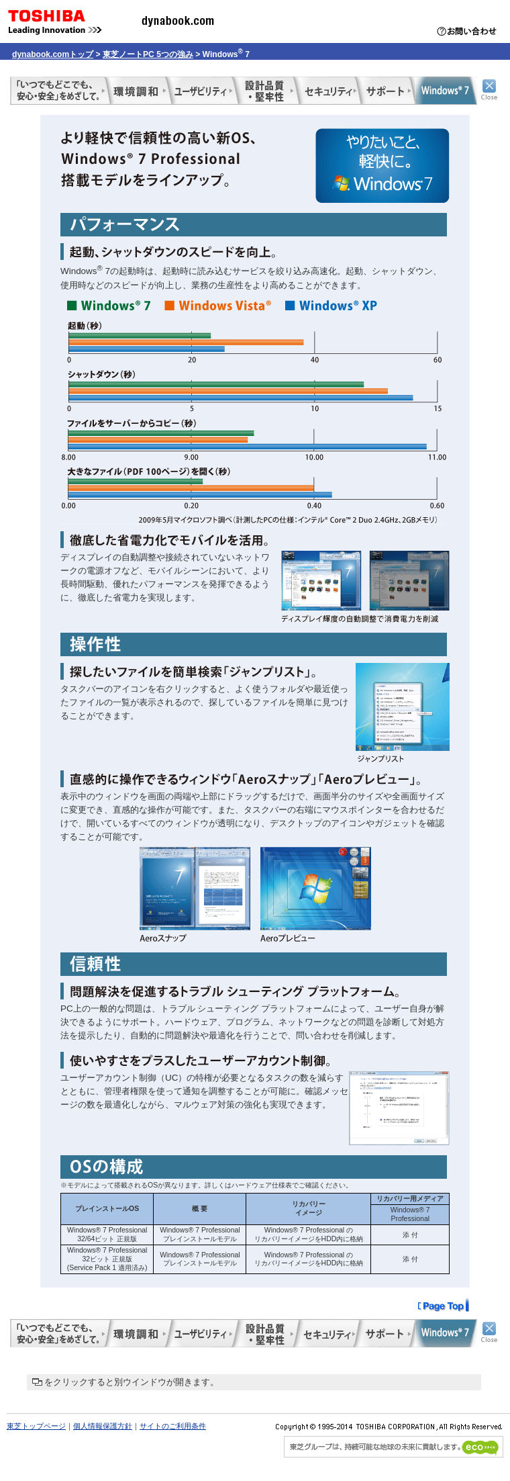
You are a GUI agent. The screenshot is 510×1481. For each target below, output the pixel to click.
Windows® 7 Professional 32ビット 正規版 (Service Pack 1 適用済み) (107, 1259)
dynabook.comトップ (52, 54)
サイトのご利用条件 (173, 1426)
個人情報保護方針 (102, 1426)
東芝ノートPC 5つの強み (148, 54)
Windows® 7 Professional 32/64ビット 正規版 (107, 1234)
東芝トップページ (36, 1426)
